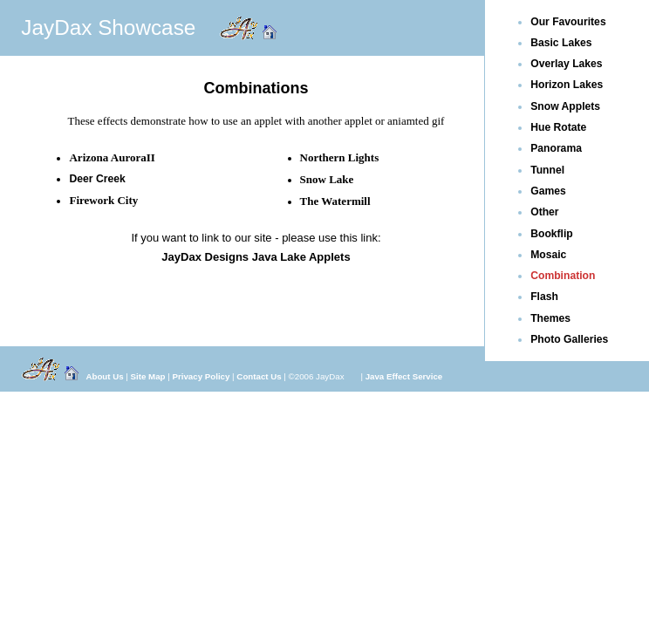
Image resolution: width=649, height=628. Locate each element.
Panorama (556, 148)
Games (548, 191)
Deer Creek (97, 179)
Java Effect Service (404, 376)
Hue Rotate (558, 127)
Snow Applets (565, 106)
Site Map (148, 376)
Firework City (103, 200)
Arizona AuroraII (111, 157)
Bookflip (551, 234)
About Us (104, 376)
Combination (562, 276)
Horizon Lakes (566, 84)
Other (544, 212)
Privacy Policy (201, 376)
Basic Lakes (560, 43)
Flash (544, 296)
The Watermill (335, 201)
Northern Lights (339, 157)
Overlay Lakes (566, 64)
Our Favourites (567, 22)
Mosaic (548, 255)
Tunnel (547, 170)
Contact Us (258, 376)
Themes (550, 318)
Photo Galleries (569, 339)
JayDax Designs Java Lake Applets (255, 256)
